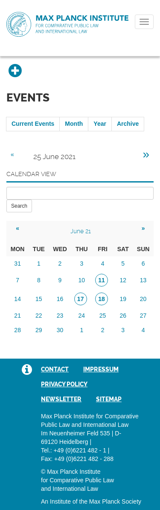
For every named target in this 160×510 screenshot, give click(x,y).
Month (74, 123)
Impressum (101, 369)
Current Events (33, 123)
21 (17, 315)
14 (17, 299)
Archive (128, 123)
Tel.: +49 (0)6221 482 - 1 (73, 450)
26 (122, 315)
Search (19, 206)
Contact (55, 369)
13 (143, 280)
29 (38, 330)
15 (38, 299)
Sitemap (109, 399)
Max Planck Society (115, 501)
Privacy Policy (64, 384)
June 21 (80, 231)
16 (60, 299)
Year (99, 123)
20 (143, 299)
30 (60, 330)
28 (17, 330)
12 (122, 280)
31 (17, 263)
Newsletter (61, 399)
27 (143, 315)
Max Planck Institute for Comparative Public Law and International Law (67, 25)
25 (102, 315)
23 (60, 315)
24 (82, 315)
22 (38, 315)
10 (82, 280)
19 (122, 299)
